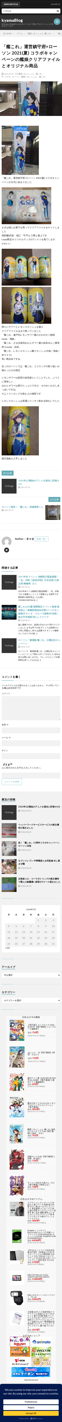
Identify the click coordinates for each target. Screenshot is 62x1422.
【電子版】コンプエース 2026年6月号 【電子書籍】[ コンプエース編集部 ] (42, 1027)
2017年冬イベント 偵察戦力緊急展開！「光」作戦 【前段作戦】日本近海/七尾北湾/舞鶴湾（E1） (38, 580)
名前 (5, 725)
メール (6, 738)
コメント (6, 693)
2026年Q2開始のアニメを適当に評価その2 (39, 806)
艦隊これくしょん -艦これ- (30, 74)
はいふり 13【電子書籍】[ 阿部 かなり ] (41, 1053)
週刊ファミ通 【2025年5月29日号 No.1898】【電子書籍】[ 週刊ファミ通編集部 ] (41, 1080)
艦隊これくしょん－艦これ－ (34, 77)
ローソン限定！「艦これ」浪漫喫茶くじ (22, 506)
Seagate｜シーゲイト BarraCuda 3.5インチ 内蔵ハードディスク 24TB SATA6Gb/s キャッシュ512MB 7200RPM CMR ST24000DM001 (41, 1234)
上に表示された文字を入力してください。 (22, 768)
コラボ (7, 77)
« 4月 (7, 948)
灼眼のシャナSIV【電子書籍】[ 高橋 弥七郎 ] (41, 1157)
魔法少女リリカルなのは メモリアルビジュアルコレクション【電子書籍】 (41, 1105)
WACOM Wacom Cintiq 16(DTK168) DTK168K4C (38, 1276)
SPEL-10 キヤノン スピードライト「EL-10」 (41, 1296)
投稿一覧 (41, 539)
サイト (5, 750)
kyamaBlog (12, 20)
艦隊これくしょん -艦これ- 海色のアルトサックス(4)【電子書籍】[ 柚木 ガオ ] (41, 1131)
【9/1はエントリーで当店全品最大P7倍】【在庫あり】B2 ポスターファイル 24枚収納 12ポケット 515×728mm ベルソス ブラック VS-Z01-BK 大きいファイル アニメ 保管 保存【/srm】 (41, 1255)
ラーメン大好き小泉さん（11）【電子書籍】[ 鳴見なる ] (41, 1183)
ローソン (16, 77)
